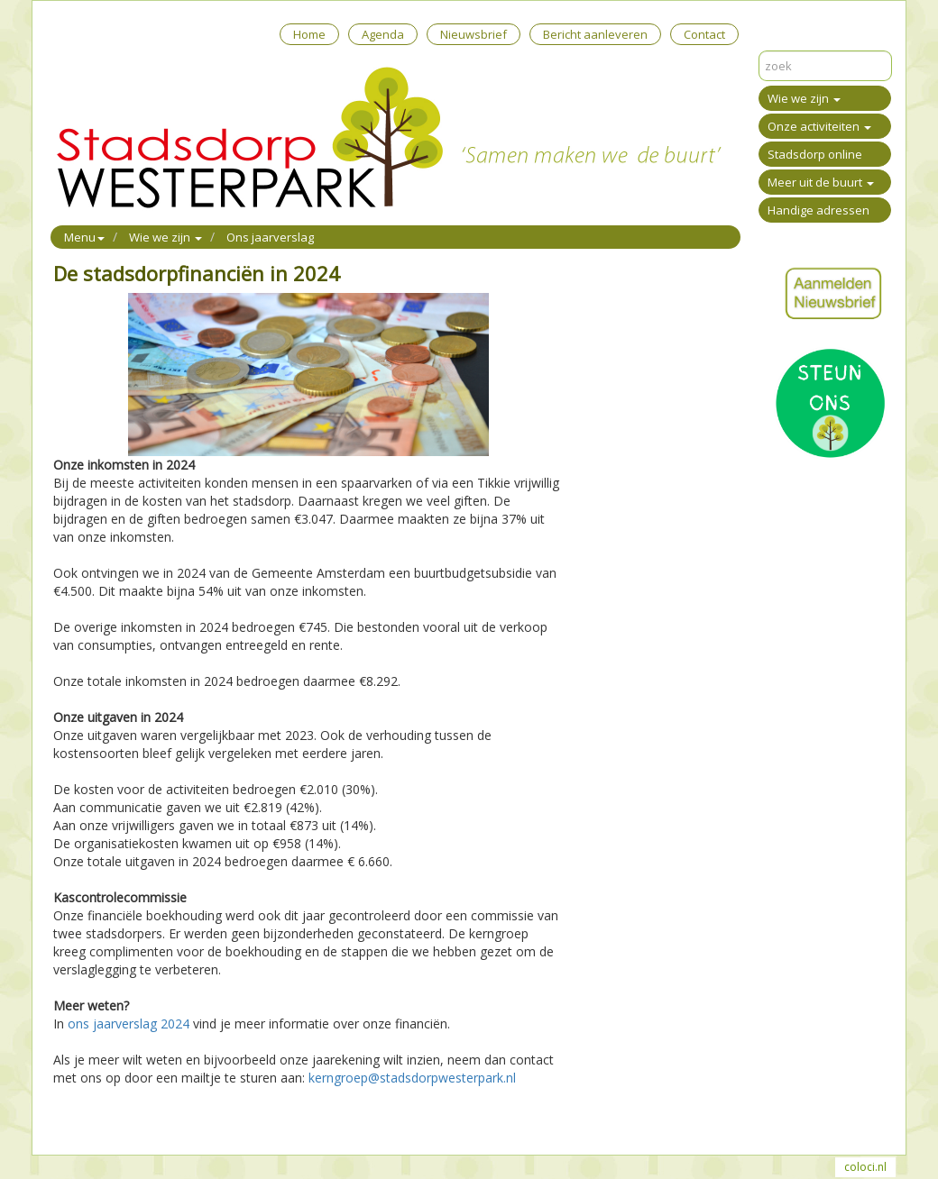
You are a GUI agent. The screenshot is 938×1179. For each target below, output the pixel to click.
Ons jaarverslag (270, 237)
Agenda (383, 34)
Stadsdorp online (815, 154)
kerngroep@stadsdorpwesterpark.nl (412, 1077)
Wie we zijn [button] (165, 237)
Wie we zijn (804, 98)
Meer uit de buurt (821, 182)
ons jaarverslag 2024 (128, 1023)
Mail (99, 1118)
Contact (704, 34)
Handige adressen (818, 210)
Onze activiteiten (819, 126)
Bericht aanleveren (595, 34)
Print (66, 1118)
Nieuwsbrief (473, 34)
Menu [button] (84, 237)
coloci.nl (865, 1166)
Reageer (143, 1118)
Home (309, 34)
